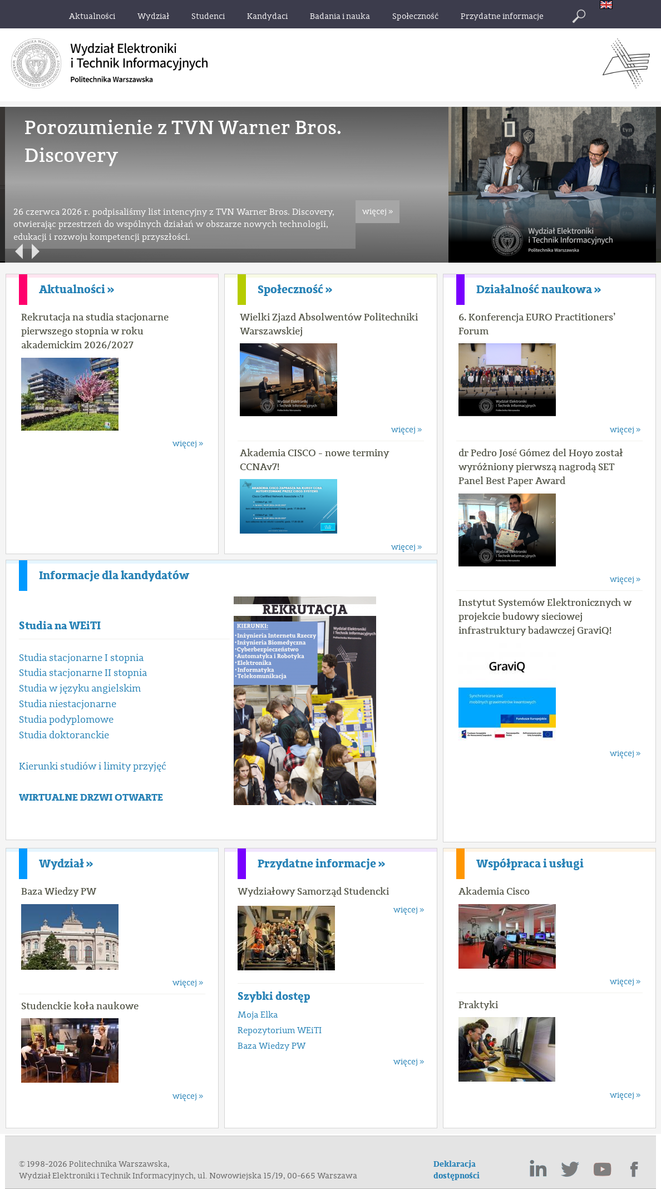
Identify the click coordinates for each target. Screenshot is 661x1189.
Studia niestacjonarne (67, 704)
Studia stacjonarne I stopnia (81, 658)
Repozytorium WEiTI (280, 1030)
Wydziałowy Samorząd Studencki (313, 891)
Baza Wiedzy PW (58, 891)
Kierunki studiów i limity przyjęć (92, 766)
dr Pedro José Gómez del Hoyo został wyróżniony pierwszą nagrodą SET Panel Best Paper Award (540, 466)
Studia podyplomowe (66, 719)
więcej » (377, 211)
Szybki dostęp (274, 996)
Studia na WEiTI (60, 625)
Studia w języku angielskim (80, 688)
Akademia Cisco (494, 891)
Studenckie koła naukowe (80, 1006)
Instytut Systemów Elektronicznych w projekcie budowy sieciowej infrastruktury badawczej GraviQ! (545, 616)
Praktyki (478, 1005)
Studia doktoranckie (64, 735)
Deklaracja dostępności (456, 1170)
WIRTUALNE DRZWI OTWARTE (91, 798)
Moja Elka (258, 1014)
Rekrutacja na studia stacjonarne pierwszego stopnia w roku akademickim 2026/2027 (95, 331)
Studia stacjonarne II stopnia (83, 673)
